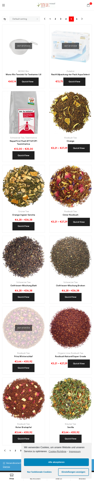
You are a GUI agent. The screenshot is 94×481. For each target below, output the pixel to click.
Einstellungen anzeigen (73, 472)
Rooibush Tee (70, 138)
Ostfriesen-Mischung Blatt (23, 285)
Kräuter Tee (70, 424)
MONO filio (23, 71)
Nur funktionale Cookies (39, 472)
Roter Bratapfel (24, 427)
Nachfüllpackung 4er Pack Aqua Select (70, 74)
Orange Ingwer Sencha (23, 215)
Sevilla (70, 427)
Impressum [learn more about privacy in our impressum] (75, 451)
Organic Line (64, 353)
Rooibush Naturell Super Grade (70, 356)
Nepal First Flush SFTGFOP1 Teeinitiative (23, 142)
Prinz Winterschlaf (23, 356)
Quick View (27, 81)
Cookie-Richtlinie (57, 451)
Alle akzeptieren (56, 462)
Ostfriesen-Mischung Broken (70, 285)
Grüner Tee (23, 211)
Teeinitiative (31, 138)
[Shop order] (24, 19)
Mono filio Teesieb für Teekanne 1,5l (23, 74)
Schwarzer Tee (17, 138)
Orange (70, 141)
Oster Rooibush (70, 215)
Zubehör (70, 71)
